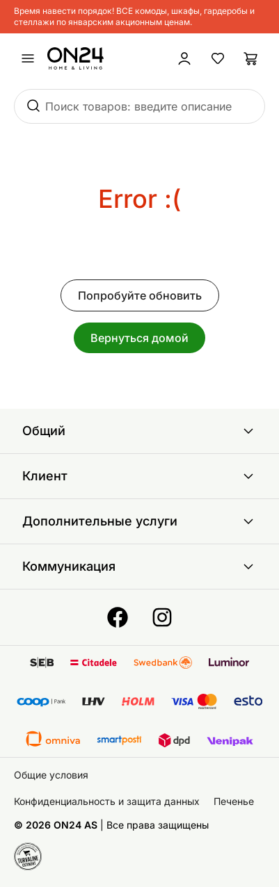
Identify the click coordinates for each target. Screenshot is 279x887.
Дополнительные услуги (139, 521)
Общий (139, 431)
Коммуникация (139, 566)
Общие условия (51, 775)
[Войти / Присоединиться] (184, 58)
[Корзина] (251, 58)
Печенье (234, 801)
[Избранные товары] (218, 58)
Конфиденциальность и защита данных (107, 801)
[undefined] (28, 58)
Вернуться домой (139, 338)
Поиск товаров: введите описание (138, 106)
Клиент (139, 476)
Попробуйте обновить (140, 295)
